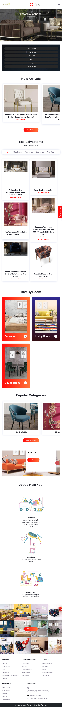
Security (4, 693)
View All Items (31, 130)
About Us (4, 663)
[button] (57, 463)
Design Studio (6, 666)
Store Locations (47, 663)
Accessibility (26, 672)
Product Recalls (27, 669)
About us (4, 696)
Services (45, 666)
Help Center (26, 663)
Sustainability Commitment (10, 675)
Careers (4, 678)
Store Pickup (6, 699)
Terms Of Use (6, 690)
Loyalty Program (47, 672)
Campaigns (5, 672)
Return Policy (6, 687)
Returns (24, 666)
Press (3, 669)
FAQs (44, 669)
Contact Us (25, 675)
